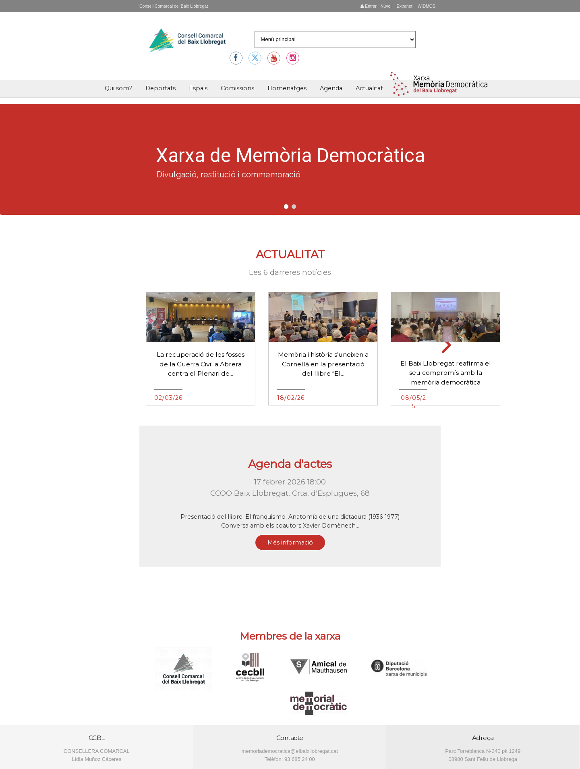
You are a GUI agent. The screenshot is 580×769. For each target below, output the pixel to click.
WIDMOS (425, 6)
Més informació (290, 542)
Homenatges (287, 88)
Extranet (404, 6)
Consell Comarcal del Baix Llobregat (173, 6)
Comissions (237, 88)
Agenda (331, 88)
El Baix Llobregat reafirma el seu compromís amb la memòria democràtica (445, 373)
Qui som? (118, 88)
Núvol (386, 6)
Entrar (368, 6)
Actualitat (369, 88)
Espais (198, 88)
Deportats (160, 88)
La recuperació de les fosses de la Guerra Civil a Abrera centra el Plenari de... (200, 364)
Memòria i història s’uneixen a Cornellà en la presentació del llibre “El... (323, 364)
